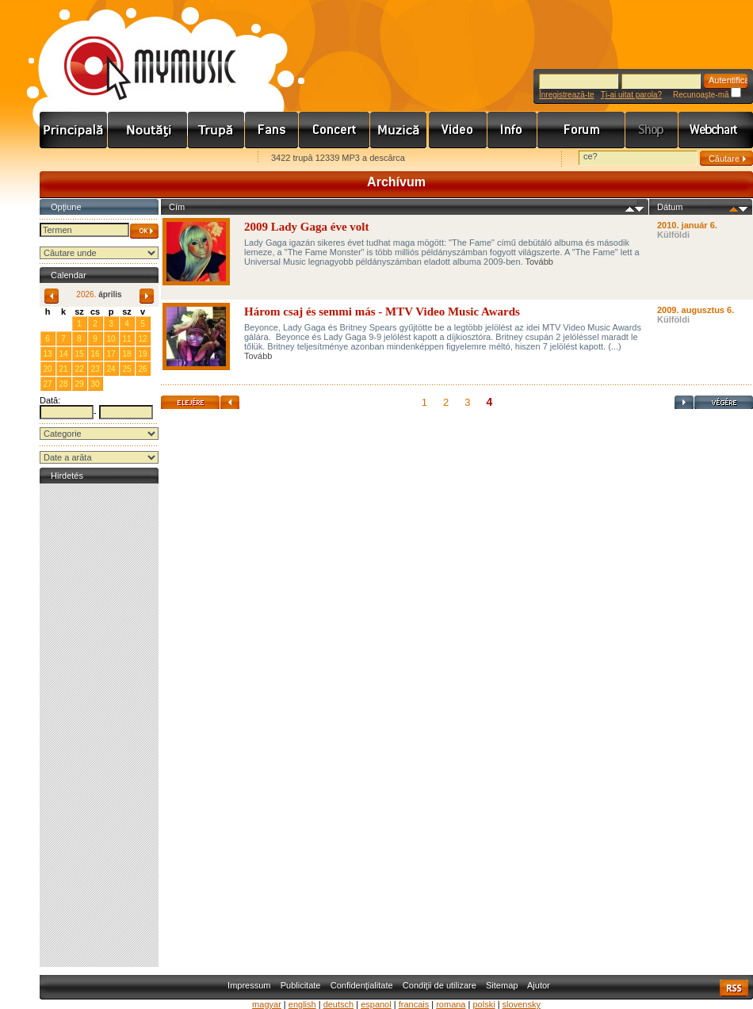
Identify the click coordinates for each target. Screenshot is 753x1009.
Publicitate (301, 985)
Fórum (581, 130)
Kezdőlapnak (139, 159)
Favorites (72, 159)
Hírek (148, 130)
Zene (399, 130)
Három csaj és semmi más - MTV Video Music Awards (382, 311)
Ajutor (538, 985)
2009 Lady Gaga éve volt (306, 226)
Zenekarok (216, 130)
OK (144, 231)
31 (63, 323)
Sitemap (502, 985)
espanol (376, 1004)
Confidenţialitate (362, 985)
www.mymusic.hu (137, 51)
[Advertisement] (99, 725)
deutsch (338, 1004)
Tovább (538, 261)
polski (483, 1004)
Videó (458, 130)
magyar (266, 1004)
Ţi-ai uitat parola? (631, 94)
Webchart (715, 130)
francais (414, 1004)
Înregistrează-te (566, 94)
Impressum (248, 985)
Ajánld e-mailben (206, 159)
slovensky (522, 1004)
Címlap (74, 130)
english (302, 1004)
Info (512, 130)
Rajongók (272, 130)
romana (450, 1004)
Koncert (334, 130)
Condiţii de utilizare (439, 985)
